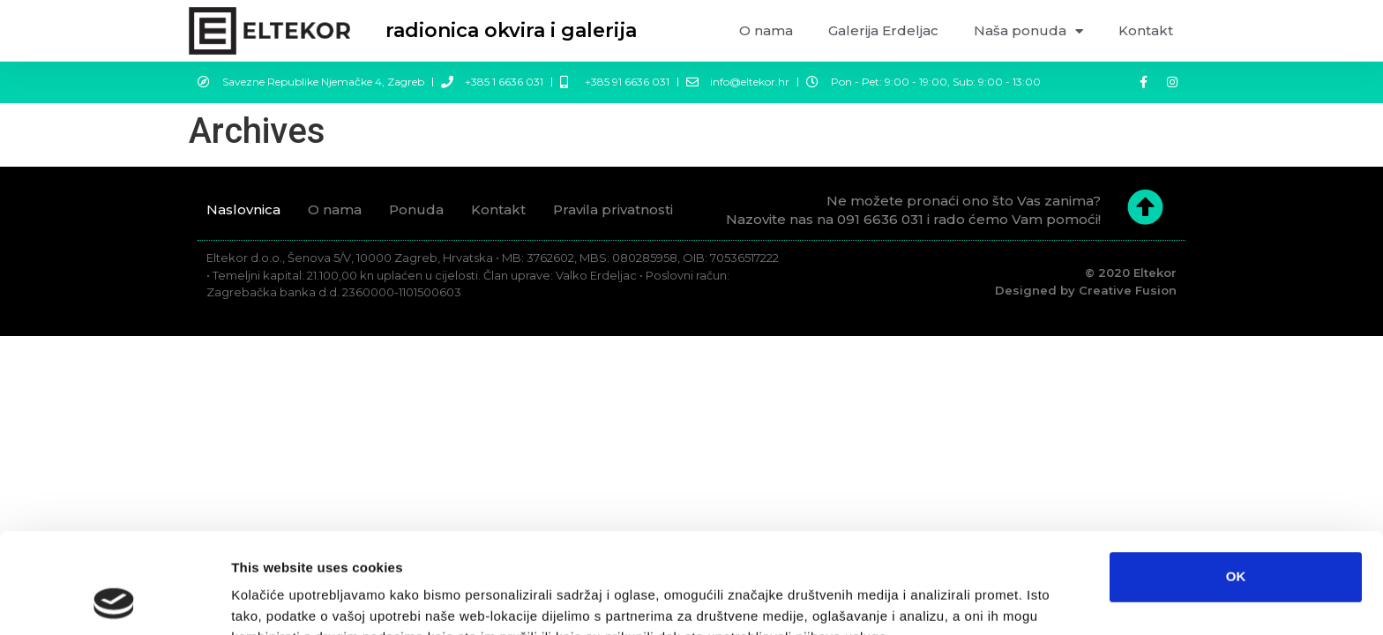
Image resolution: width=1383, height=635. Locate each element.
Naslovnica (243, 209)
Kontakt (1145, 30)
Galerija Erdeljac (883, 30)
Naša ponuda (1028, 31)
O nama (766, 30)
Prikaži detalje (930, 600)
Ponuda (416, 209)
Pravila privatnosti (613, 209)
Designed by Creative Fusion (1086, 290)
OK (1236, 481)
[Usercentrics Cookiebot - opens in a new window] (114, 600)
